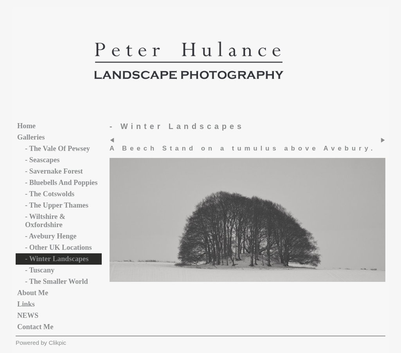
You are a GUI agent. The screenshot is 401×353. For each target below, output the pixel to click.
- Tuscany (39, 270)
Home (26, 126)
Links (26, 304)
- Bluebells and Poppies (61, 182)
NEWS (27, 315)
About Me (32, 293)
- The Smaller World (56, 281)
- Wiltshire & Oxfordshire (45, 221)
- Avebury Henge (50, 236)
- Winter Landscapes (56, 259)
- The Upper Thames (56, 205)
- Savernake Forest (54, 171)
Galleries (31, 137)
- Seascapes (42, 160)
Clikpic (57, 342)
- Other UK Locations (58, 247)
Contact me (35, 327)
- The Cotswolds (49, 194)
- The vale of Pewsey (57, 148)
